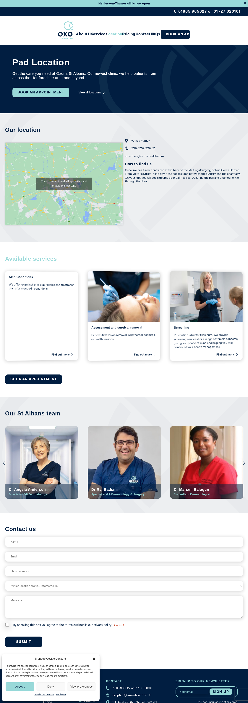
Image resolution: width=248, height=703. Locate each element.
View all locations (90, 92)
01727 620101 (227, 11)
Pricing (130, 34)
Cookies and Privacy (44, 694)
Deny (50, 686)
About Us (56, 34)
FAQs (174, 34)
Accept (20, 686)
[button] (94, 659)
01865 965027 (192, 11)
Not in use (61, 694)
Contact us (154, 34)
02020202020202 (146, 148)
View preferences (81, 686)
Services (81, 34)
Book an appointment (212, 34)
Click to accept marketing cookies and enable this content (62, 183)
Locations (106, 34)
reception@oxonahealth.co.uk (148, 155)
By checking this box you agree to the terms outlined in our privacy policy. (68, 620)
